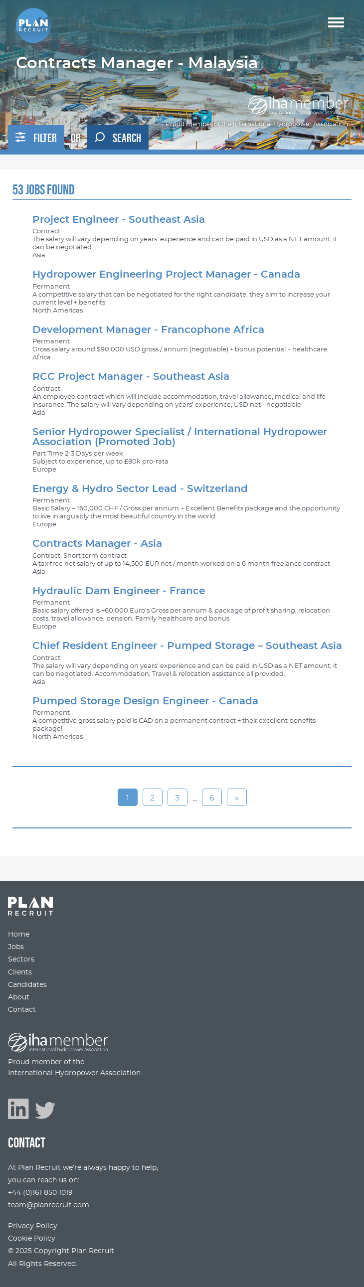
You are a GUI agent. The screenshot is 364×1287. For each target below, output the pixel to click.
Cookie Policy (31, 1238)
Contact (22, 1009)
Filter (36, 138)
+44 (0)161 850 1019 (40, 1192)
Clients (20, 972)
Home (18, 934)
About (18, 997)
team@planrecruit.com (48, 1205)
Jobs (16, 947)
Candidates (27, 984)
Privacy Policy (32, 1226)
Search (118, 138)
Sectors (21, 959)
